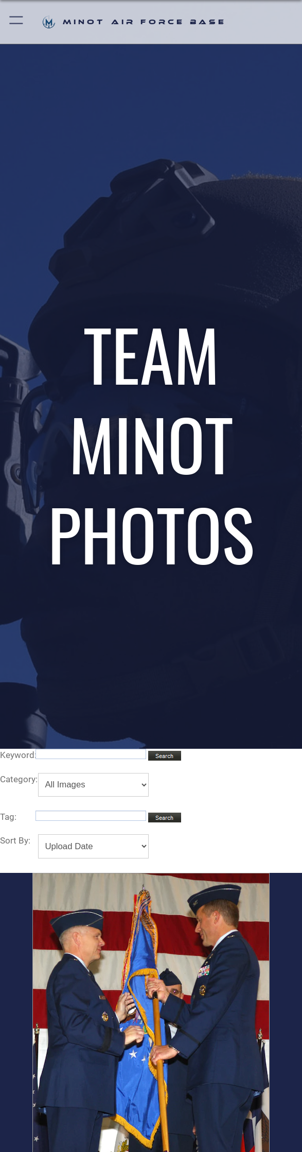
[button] (16, 22)
